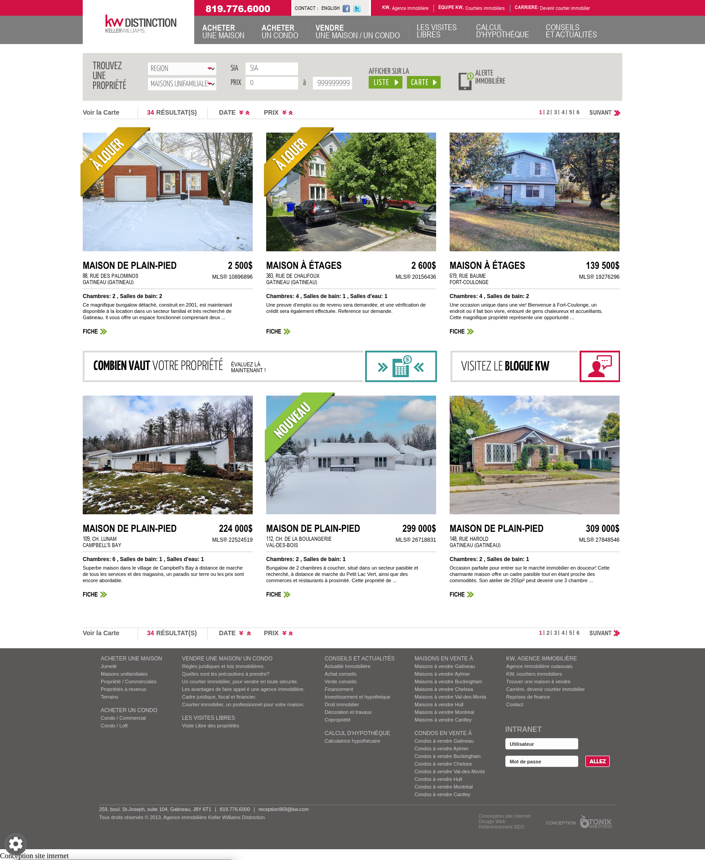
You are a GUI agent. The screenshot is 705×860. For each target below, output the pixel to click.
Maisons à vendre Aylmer (442, 674)
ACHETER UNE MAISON (131, 658)
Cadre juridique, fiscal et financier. (219, 697)
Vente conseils (341, 681)
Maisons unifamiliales (124, 674)
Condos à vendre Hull (438, 779)
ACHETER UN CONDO (129, 710)
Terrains (109, 697)
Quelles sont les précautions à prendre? (225, 674)
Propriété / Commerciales (128, 681)
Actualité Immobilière (347, 666)
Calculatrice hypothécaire (352, 741)
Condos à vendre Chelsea (443, 763)
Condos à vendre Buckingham (448, 756)
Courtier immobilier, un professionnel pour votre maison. (243, 704)
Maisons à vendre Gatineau (445, 666)
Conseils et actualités (360, 658)
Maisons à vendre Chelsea (444, 689)
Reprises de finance (528, 697)
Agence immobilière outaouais (539, 666)
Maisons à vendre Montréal (444, 712)
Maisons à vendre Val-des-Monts (450, 697)
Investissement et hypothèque (357, 697)
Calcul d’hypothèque (357, 733)
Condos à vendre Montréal (444, 786)
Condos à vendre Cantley (442, 794)
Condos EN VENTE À (443, 733)
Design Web (492, 821)
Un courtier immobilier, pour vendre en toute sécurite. (240, 681)
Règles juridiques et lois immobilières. (223, 666)
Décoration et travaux (348, 712)
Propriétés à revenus (124, 689)
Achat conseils (341, 674)
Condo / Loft (114, 725)
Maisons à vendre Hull (439, 704)
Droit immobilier (342, 704)
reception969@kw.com (283, 809)
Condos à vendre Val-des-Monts (450, 771)
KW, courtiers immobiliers (534, 674)
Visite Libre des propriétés (210, 725)
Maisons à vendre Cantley (443, 719)
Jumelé (108, 666)
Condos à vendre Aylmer (442, 748)
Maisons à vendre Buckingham (448, 681)
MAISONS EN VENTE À (444, 658)
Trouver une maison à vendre (538, 681)
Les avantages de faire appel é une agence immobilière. (243, 689)
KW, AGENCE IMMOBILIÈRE (541, 658)
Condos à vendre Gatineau (444, 741)
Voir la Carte (101, 112)
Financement (339, 689)
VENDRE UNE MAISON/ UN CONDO (227, 658)
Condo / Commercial (123, 718)
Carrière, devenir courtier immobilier (545, 689)
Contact (514, 704)
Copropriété (337, 719)
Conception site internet (505, 816)
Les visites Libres (208, 718)
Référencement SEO (502, 826)
